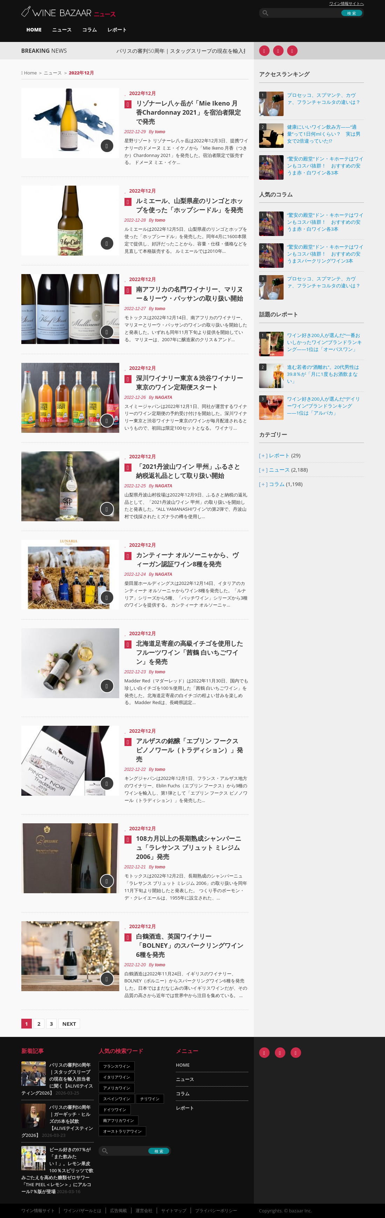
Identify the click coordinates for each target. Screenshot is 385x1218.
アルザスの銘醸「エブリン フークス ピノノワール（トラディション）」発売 (189, 750)
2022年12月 (142, 93)
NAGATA (163, 397)
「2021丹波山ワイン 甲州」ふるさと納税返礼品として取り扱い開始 (188, 471)
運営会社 (144, 1210)
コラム (89, 29)
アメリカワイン (116, 1087)
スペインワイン (116, 1098)
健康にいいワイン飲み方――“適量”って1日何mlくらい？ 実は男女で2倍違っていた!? (324, 134)
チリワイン (149, 1098)
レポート (117, 29)
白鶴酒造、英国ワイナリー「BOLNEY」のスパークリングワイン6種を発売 (189, 945)
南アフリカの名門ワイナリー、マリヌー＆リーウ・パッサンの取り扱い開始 (189, 293)
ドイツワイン (114, 1109)
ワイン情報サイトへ (346, 3)
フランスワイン (116, 1066)
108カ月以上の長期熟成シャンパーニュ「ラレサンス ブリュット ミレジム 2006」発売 (188, 847)
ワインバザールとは (82, 1210)
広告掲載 (118, 1210)
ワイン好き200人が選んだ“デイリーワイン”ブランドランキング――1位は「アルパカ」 (324, 406)
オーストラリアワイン (122, 1131)
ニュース (62, 29)
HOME (34, 29)
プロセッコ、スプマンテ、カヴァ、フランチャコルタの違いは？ (324, 98)
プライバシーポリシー (216, 1210)
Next (69, 1023)
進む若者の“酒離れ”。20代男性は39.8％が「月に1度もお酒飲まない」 (323, 374)
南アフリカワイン (118, 1120)
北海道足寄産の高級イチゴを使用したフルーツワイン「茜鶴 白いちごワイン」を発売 (189, 652)
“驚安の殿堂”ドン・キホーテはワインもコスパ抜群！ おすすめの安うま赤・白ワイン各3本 (325, 166)
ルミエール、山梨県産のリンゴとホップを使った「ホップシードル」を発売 (189, 205)
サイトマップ (173, 1210)
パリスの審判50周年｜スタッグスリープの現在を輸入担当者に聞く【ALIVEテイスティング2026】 (57, 1079)
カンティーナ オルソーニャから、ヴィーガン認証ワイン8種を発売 (187, 559)
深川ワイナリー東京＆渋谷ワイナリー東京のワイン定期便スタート (189, 382)
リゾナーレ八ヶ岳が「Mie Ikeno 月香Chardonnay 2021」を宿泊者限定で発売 (188, 112)
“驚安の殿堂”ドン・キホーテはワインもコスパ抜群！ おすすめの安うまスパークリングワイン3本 (325, 254)
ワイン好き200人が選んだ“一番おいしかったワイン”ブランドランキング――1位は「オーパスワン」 (324, 342)
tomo (160, 131)
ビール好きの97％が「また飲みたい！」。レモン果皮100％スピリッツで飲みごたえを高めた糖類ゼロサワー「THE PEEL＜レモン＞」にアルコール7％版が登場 (57, 1170)
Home (30, 73)
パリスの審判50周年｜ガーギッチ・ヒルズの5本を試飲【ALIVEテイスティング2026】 (57, 1121)
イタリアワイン (116, 1077)
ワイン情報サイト (38, 1210)
